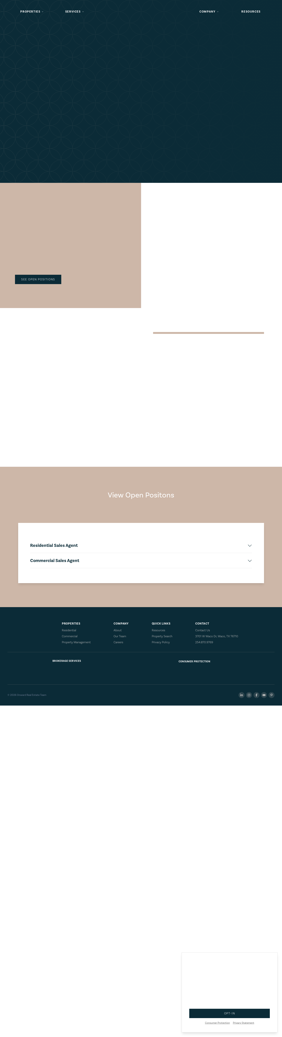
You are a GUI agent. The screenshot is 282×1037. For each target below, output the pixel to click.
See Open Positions (13, 56)
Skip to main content (13, 3)
